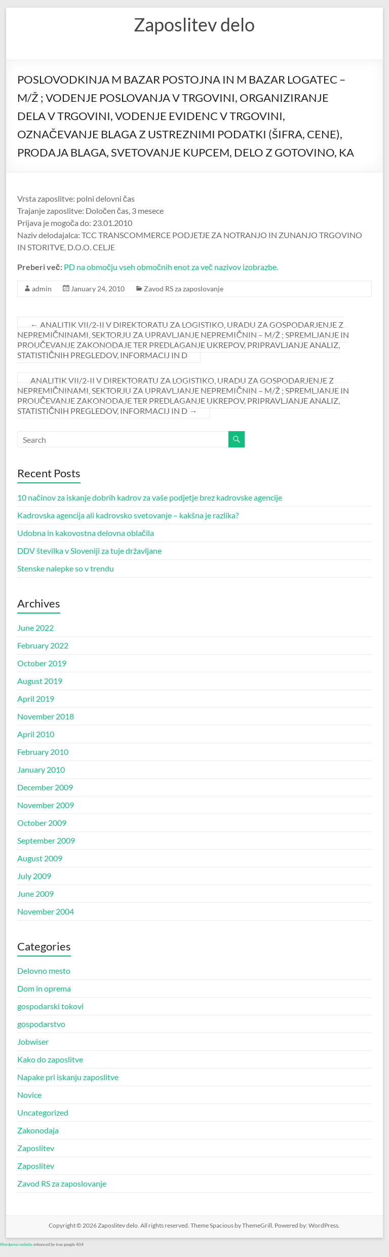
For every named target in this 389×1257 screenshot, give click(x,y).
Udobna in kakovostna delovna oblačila (85, 533)
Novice (29, 1094)
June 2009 (35, 893)
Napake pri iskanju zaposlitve (68, 1077)
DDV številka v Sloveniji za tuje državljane (89, 550)
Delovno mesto (43, 970)
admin (42, 288)
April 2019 (35, 698)
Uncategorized (42, 1112)
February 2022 (42, 645)
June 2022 (35, 627)
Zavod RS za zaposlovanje (183, 288)
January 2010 (41, 769)
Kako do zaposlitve (50, 1059)
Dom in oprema (44, 988)
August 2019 (39, 680)
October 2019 (41, 663)
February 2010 (42, 751)
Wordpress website (16, 1244)
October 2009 (41, 822)
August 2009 (39, 858)
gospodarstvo (41, 1024)
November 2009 (45, 805)
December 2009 (45, 787)
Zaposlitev (35, 1148)
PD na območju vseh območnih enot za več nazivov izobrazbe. (171, 267)
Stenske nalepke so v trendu (65, 568)
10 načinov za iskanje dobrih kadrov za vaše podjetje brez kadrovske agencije (149, 497)
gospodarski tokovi (50, 1006)
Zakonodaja (38, 1130)
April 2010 (35, 734)
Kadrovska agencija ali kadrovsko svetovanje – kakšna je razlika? (128, 515)
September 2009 (46, 840)
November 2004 (45, 911)
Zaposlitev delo (194, 24)
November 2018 (45, 716)
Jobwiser (33, 1041)
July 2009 (34, 876)
